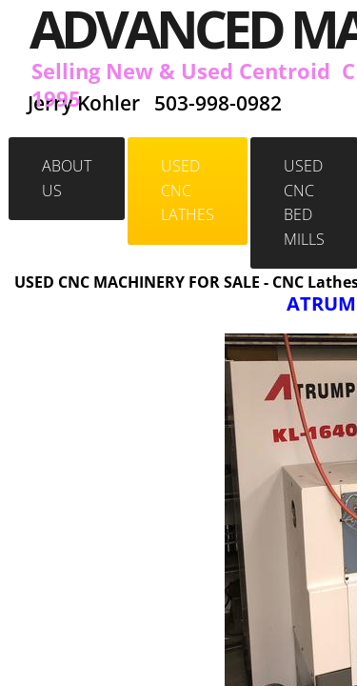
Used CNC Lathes (187, 190)
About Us (66, 178)
